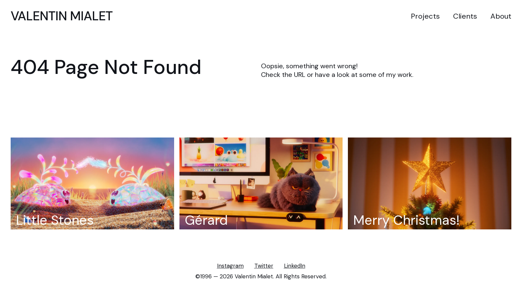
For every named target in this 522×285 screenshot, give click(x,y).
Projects (425, 16)
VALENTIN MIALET (62, 16)
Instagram (230, 266)
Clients (465, 16)
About (500, 16)
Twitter (263, 266)
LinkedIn (294, 266)
